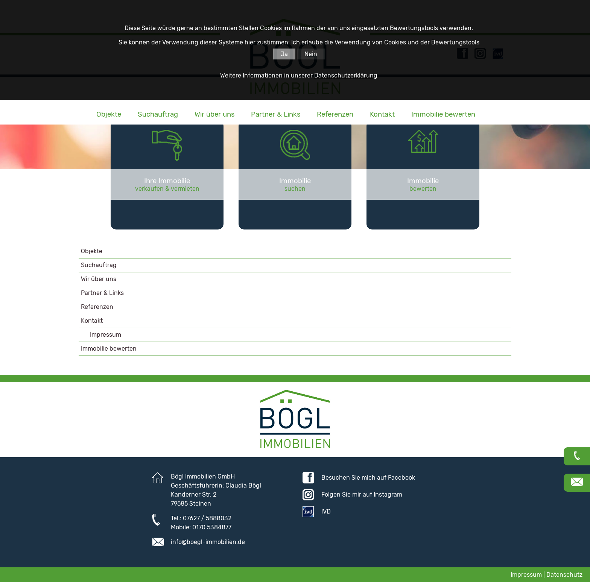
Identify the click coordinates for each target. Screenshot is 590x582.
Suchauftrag (158, 114)
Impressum (105, 334)
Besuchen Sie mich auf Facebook (368, 477)
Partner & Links (275, 114)
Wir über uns (214, 114)
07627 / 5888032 (207, 518)
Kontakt (382, 114)
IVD (326, 511)
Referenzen (335, 114)
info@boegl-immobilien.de (208, 542)
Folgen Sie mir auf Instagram (361, 494)
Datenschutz (564, 574)
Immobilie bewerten (443, 114)
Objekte (108, 114)
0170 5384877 (211, 527)
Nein (310, 54)
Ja (284, 54)
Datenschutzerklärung (345, 75)
